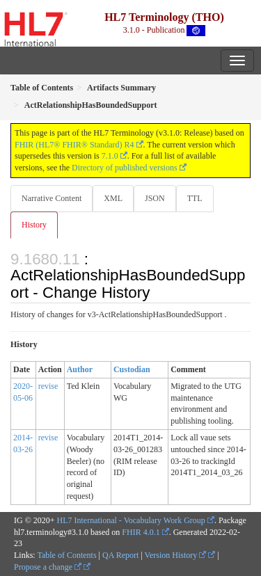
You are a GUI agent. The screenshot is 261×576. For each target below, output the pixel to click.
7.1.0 (110, 156)
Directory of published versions (124, 168)
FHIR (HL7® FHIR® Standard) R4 (74, 145)
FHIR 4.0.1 (140, 532)
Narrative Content (51, 198)
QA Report (120, 555)
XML (113, 198)
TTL (195, 198)
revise (48, 386)
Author (80, 369)
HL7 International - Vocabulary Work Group (131, 520)
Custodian (131, 369)
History (34, 225)
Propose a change (47, 567)
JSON (155, 198)
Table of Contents (66, 555)
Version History (176, 555)
